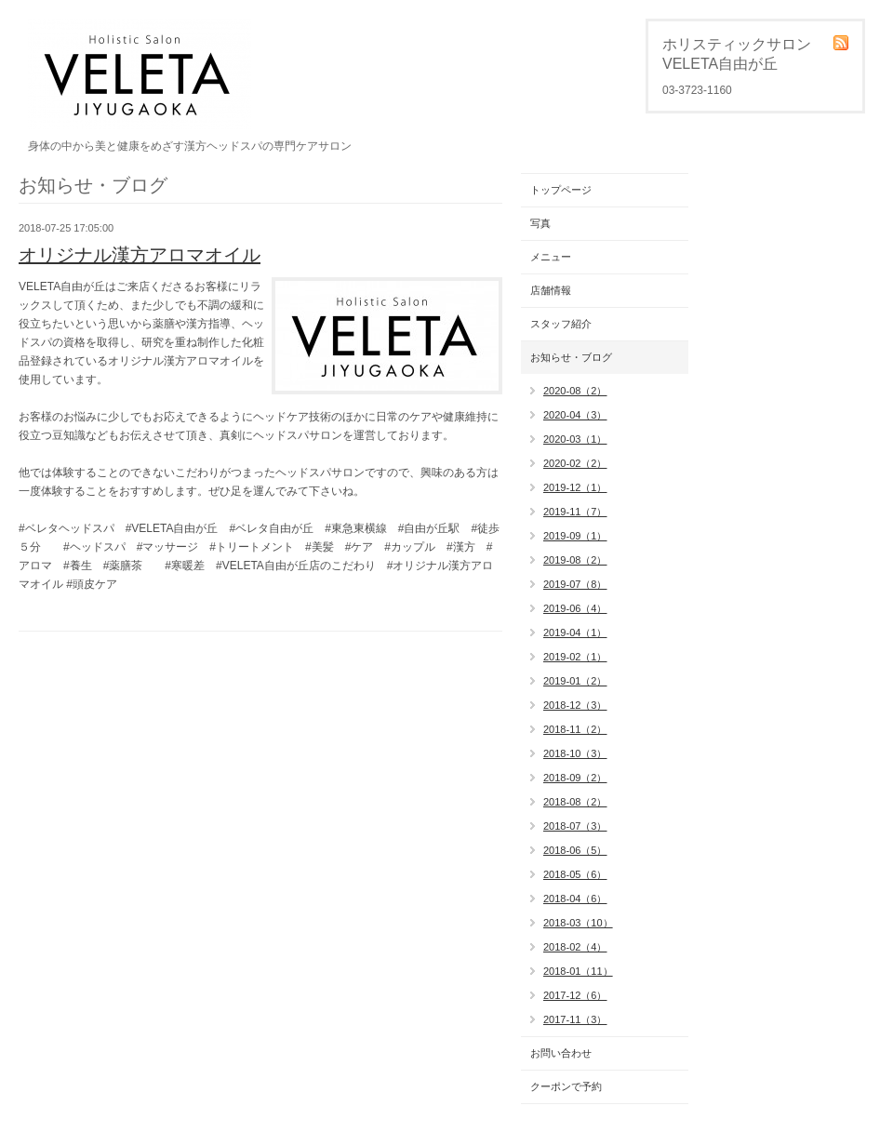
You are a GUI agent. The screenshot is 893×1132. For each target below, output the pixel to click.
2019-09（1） (575, 535)
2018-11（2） (575, 729)
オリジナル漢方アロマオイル (139, 255)
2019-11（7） (575, 511)
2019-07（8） (575, 584)
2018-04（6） (575, 898)
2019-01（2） (575, 680)
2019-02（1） (575, 656)
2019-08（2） (575, 560)
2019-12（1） (575, 487)
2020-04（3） (575, 414)
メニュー (550, 256)
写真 (540, 223)
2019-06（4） (575, 608)
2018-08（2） (575, 801)
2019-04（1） (575, 632)
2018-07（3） (575, 826)
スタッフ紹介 (561, 323)
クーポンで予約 (566, 1086)
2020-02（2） (575, 463)
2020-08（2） (575, 390)
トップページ (561, 189)
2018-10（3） (575, 753)
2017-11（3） (575, 1019)
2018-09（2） (575, 777)
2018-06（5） (575, 850)
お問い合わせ (561, 1053)
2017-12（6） (575, 995)
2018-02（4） (575, 946)
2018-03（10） (578, 922)
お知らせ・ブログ (571, 357)
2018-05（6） (575, 874)
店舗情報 (550, 290)
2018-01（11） (578, 971)
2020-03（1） (575, 439)
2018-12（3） (575, 705)
